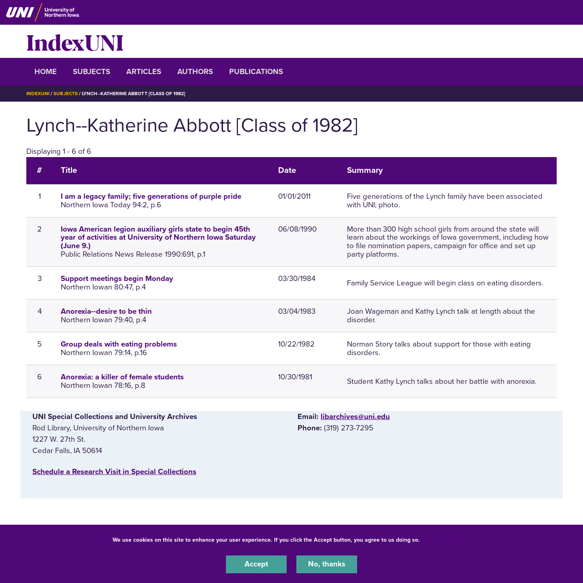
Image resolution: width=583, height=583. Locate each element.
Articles (143, 71)
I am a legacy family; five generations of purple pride (151, 195)
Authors (195, 71)
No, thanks (326, 564)
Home (45, 71)
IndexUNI (74, 41)
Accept (256, 564)
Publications (256, 71)
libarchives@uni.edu (355, 416)
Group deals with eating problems (119, 343)
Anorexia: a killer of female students (122, 376)
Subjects (91, 71)
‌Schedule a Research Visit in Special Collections (114, 471)
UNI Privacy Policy (447, 539)
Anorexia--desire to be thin (106, 310)
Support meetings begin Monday (117, 278)
